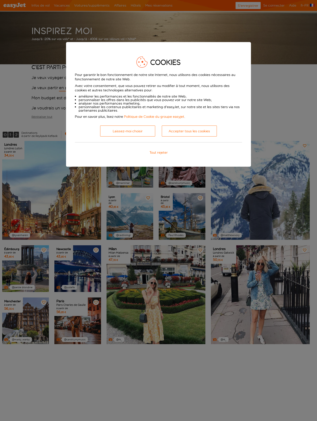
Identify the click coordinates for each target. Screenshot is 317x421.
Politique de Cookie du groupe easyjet (154, 116)
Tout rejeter (158, 152)
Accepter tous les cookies (189, 131)
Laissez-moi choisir (128, 131)
